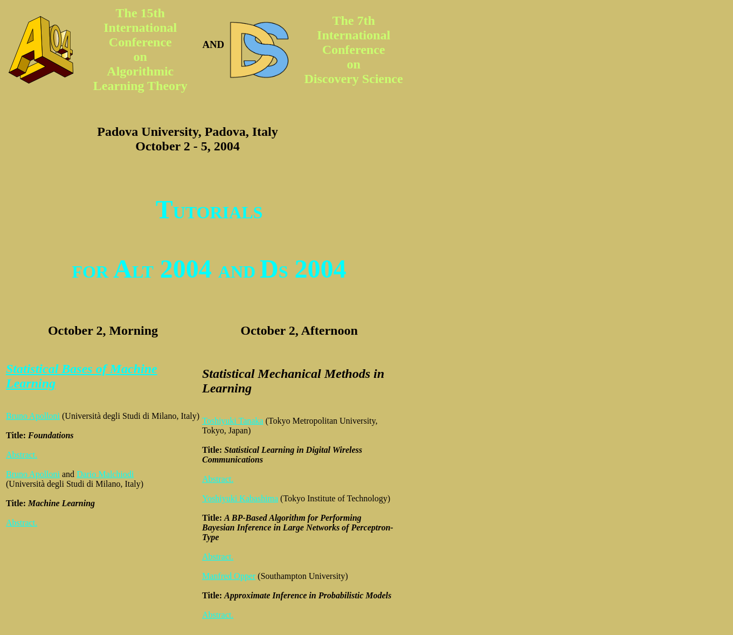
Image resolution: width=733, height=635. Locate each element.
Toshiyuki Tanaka (232, 420)
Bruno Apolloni (33, 415)
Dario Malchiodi (105, 474)
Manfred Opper (228, 576)
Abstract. (21, 454)
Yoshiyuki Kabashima (240, 498)
